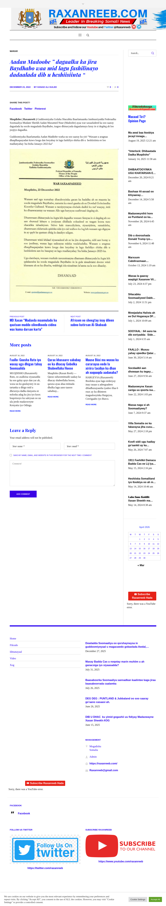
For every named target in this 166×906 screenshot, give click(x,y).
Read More (15, 411)
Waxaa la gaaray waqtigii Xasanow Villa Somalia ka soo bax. (142, 278)
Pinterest (40, 108)
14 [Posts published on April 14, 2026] (135, 549)
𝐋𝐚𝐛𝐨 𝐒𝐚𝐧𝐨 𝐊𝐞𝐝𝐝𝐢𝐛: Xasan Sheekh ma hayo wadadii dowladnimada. (139, 499)
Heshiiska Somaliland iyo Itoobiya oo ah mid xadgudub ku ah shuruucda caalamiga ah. (142, 480)
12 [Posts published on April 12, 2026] (158, 544)
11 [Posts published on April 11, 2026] (153, 544)
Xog (12, 665)
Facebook (16, 108)
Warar (14, 51)
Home (13, 638)
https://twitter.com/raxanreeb (45, 868)
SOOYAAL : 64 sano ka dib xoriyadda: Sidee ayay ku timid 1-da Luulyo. (142, 333)
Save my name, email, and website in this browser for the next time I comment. (52, 455)
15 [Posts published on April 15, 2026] (140, 549)
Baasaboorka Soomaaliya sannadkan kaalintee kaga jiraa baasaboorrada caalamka (120, 682)
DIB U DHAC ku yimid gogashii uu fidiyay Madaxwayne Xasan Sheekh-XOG (119, 719)
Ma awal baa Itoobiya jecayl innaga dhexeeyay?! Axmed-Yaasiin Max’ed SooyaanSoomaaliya (141, 134)
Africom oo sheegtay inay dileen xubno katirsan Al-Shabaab (92, 322)
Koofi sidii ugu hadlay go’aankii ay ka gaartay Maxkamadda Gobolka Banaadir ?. (141, 443)
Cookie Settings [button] (137, 899)
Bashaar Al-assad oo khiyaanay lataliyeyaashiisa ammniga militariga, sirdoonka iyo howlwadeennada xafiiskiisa (141, 193)
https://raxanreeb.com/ (103, 763)
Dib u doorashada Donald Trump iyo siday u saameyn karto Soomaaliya (142, 237)
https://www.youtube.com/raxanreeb (121, 861)
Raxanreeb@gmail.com (103, 770)
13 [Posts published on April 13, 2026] (131, 549)
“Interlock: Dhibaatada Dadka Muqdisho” (142, 153)
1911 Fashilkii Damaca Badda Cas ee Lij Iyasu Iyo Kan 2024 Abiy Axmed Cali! (142, 462)
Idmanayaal (16, 651)
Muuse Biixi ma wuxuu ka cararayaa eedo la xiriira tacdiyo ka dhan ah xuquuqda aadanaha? (102, 366)
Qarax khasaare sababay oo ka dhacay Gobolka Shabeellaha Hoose (64, 364)
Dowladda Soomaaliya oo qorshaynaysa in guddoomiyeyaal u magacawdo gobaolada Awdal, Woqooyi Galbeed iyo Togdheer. (115, 645)
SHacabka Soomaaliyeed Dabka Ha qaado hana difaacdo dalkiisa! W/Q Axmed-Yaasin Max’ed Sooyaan (142, 296)
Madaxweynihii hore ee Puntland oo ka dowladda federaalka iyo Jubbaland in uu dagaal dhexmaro (141, 215)
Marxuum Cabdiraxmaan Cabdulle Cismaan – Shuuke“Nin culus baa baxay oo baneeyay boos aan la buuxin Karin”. (142, 259)
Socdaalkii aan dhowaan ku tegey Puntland (139, 370)
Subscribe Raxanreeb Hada (142, 596)
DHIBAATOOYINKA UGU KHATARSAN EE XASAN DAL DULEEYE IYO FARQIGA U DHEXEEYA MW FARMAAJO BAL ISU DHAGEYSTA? (142, 171)
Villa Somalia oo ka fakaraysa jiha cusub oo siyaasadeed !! (141, 425)
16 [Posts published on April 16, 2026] (144, 549)
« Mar (140, 565)
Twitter (28, 108)
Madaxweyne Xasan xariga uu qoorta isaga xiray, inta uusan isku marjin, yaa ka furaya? (142, 388)
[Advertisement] (141, 84)
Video (13, 658)
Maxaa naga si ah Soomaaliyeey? (139, 407)
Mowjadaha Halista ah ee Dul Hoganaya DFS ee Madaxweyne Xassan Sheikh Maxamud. (141, 314)
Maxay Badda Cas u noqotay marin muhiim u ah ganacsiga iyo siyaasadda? (114, 663)
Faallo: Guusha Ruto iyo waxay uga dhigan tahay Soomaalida (26, 364)
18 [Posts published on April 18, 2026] (153, 549)
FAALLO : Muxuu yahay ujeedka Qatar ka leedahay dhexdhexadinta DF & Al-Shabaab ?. (141, 351)
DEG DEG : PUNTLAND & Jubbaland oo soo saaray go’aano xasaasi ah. (116, 700)
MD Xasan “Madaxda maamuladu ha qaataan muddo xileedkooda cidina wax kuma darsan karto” (33, 325)
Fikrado (14, 645)
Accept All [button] (155, 899)
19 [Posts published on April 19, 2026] (158, 549)
